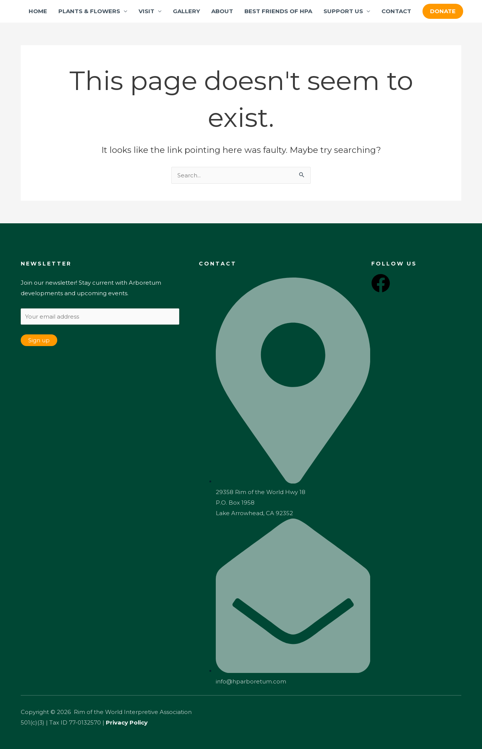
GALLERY (186, 11)
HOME (38, 11)
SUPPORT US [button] (343, 11)
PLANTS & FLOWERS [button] (89, 11)
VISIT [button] (146, 11)
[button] (443, 11)
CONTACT (396, 11)
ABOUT (222, 11)
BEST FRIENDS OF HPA (278, 11)
